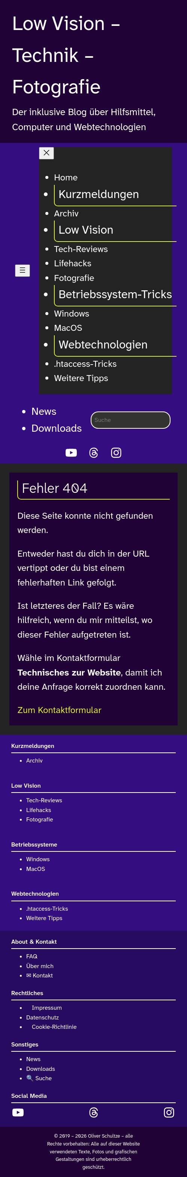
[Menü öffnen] (22, 270)
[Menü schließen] (46, 153)
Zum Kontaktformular (59, 710)
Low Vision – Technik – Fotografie (66, 55)
